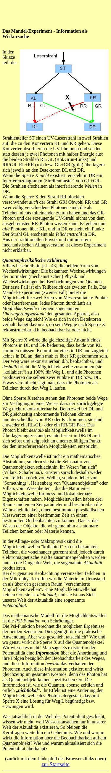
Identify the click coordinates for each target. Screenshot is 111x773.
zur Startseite (55, 764)
